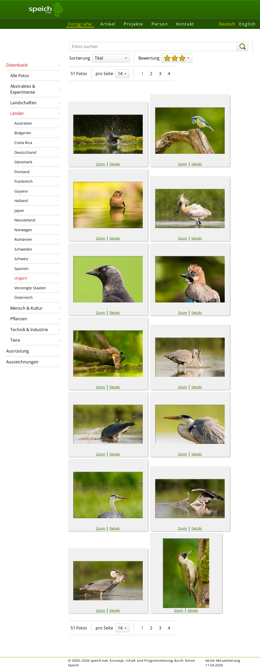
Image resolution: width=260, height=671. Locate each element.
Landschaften (23, 103)
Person (160, 24)
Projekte (133, 24)
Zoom (100, 164)
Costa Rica (23, 142)
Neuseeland (24, 220)
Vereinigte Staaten (30, 287)
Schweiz (21, 258)
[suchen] (242, 46)
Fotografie (80, 24)
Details (115, 164)
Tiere (15, 340)
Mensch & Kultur (26, 308)
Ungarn (20, 278)
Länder (17, 113)
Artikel (107, 24)
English (247, 24)
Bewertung (149, 58)
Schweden (23, 249)
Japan (19, 210)
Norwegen (23, 229)
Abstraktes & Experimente (22, 89)
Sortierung (79, 58)
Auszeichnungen (22, 362)
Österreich (23, 297)
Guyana (21, 191)
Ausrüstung (17, 351)
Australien (23, 123)
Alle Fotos (19, 75)
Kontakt (185, 24)
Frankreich (23, 181)
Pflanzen (18, 319)
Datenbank (17, 65)
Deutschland (25, 152)
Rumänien (23, 239)
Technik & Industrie (29, 329)
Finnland (22, 171)
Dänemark (23, 161)
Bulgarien (22, 132)
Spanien (21, 268)
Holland (21, 200)
